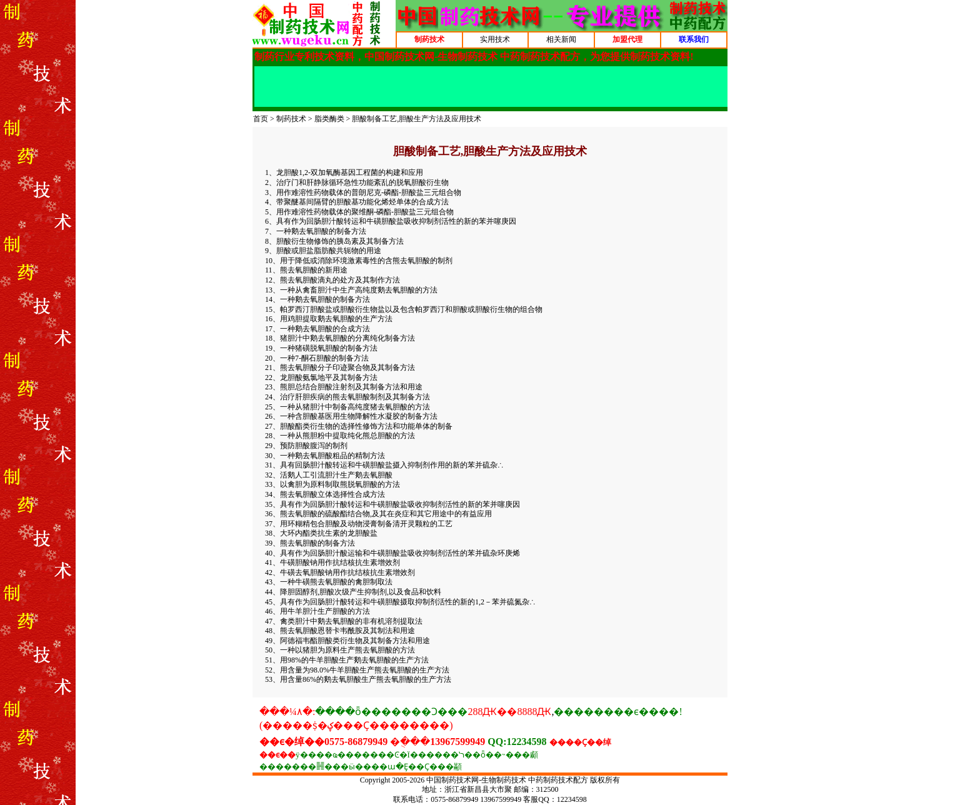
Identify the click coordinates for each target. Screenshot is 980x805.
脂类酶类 (329, 118)
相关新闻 (561, 39)
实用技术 (495, 39)
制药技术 (291, 118)
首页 (260, 118)
